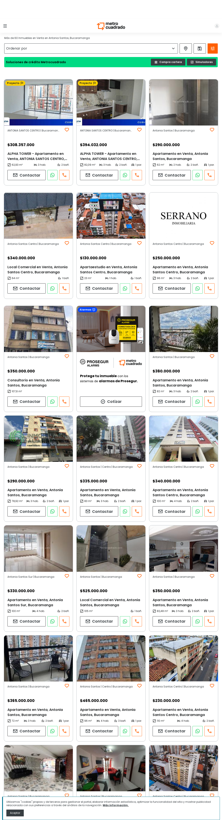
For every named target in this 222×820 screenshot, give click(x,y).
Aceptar (15, 813)
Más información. (116, 805)
